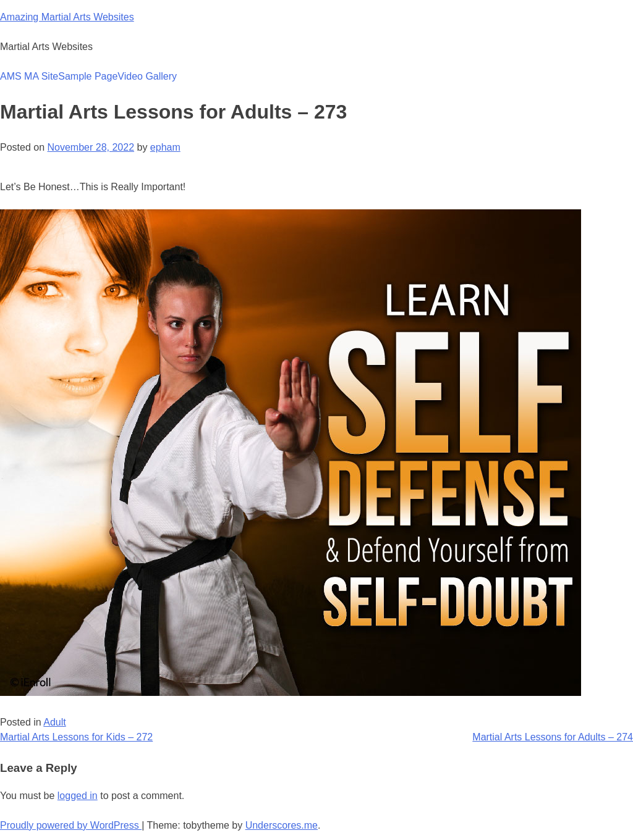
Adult (54, 722)
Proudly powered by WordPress (71, 825)
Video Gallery (147, 76)
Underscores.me (281, 825)
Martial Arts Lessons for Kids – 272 (76, 737)
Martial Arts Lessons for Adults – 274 (552, 737)
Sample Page (87, 76)
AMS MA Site (29, 76)
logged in (77, 795)
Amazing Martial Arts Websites (67, 17)
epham (165, 147)
